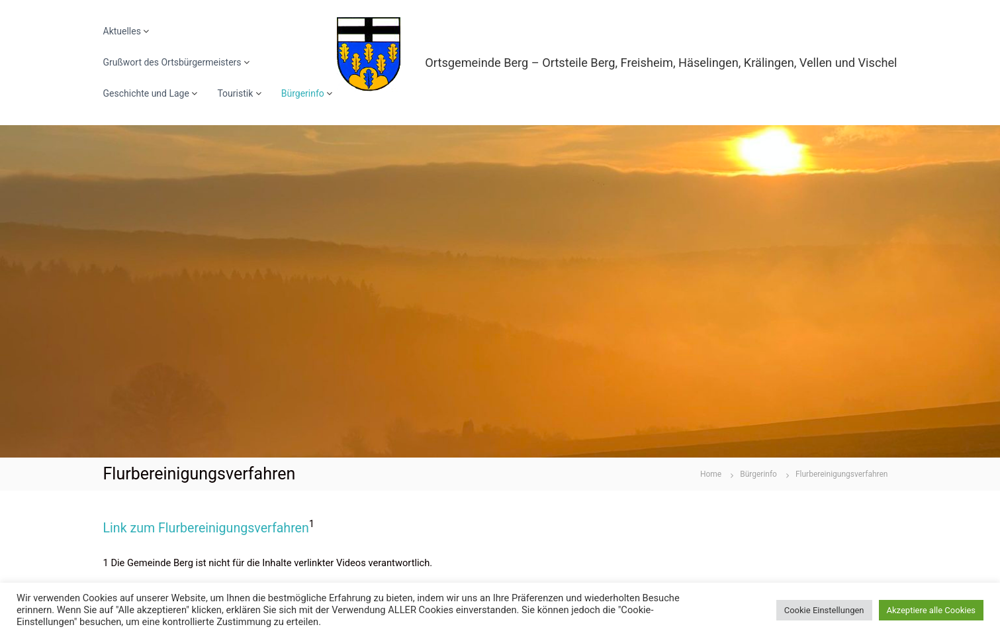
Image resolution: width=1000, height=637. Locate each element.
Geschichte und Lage (146, 93)
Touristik (235, 93)
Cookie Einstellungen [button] (824, 610)
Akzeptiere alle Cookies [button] (931, 610)
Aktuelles (122, 31)
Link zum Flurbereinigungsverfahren (206, 528)
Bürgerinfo (302, 93)
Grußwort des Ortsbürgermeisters (172, 62)
